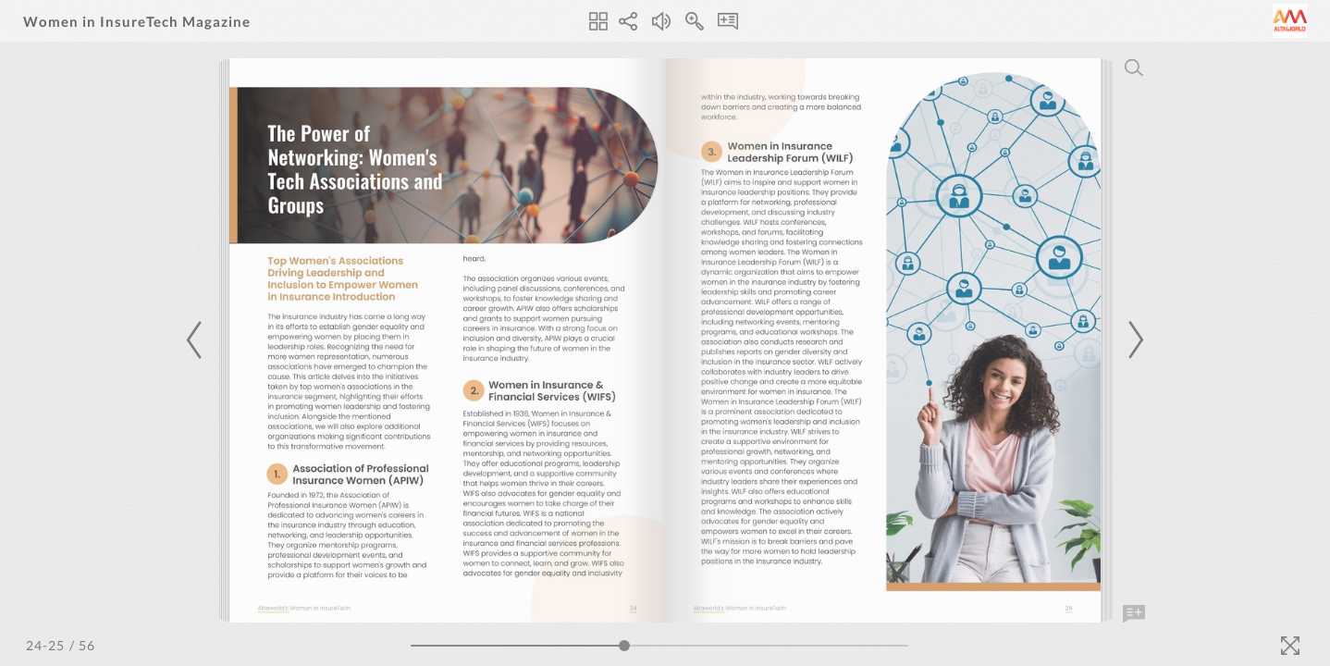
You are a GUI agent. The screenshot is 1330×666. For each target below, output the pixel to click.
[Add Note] (1134, 614)
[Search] (1134, 67)
